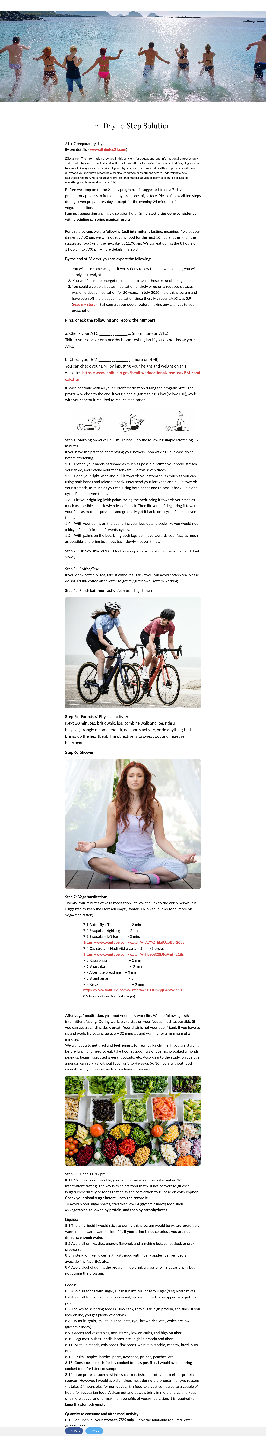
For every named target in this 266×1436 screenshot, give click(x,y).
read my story (84, 304)
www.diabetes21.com (108, 149)
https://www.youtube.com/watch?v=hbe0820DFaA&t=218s (134, 954)
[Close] (7, 5)
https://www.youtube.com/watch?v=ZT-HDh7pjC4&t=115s (132, 990)
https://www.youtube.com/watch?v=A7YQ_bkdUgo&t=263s (133, 942)
